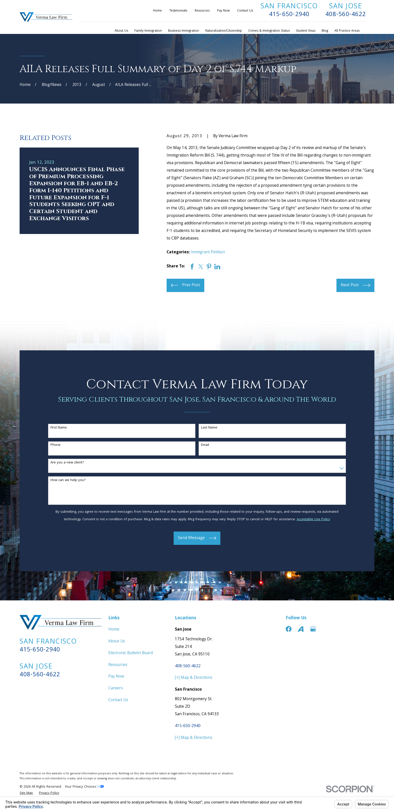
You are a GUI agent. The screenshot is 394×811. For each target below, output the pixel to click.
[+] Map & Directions (193, 678)
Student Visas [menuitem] (305, 31)
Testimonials (178, 11)
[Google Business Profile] (313, 629)
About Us (116, 641)
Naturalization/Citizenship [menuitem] (223, 31)
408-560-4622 (345, 15)
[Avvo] (301, 629)
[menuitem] (26, 793)
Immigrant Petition (208, 252)
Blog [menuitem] (325, 31)
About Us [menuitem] (121, 31)
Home (157, 11)
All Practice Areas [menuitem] (347, 31)
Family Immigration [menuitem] (148, 31)
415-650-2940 (289, 15)
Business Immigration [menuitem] (183, 31)
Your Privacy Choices (84, 787)
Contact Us (245, 11)
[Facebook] (288, 629)
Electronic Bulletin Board (130, 653)
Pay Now (223, 11)
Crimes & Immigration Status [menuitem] (269, 31)
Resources (202, 11)
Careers (115, 688)
